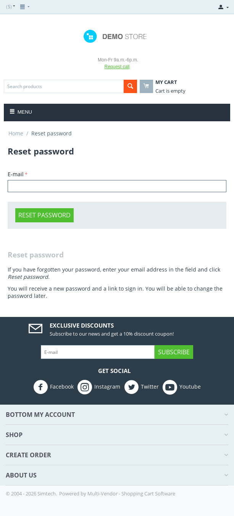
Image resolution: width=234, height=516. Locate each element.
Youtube (182, 387)
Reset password (44, 215)
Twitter (141, 387)
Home (15, 133)
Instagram (98, 387)
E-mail (16, 174)
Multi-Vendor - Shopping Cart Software (131, 493)
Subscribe (174, 352)
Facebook (53, 387)
